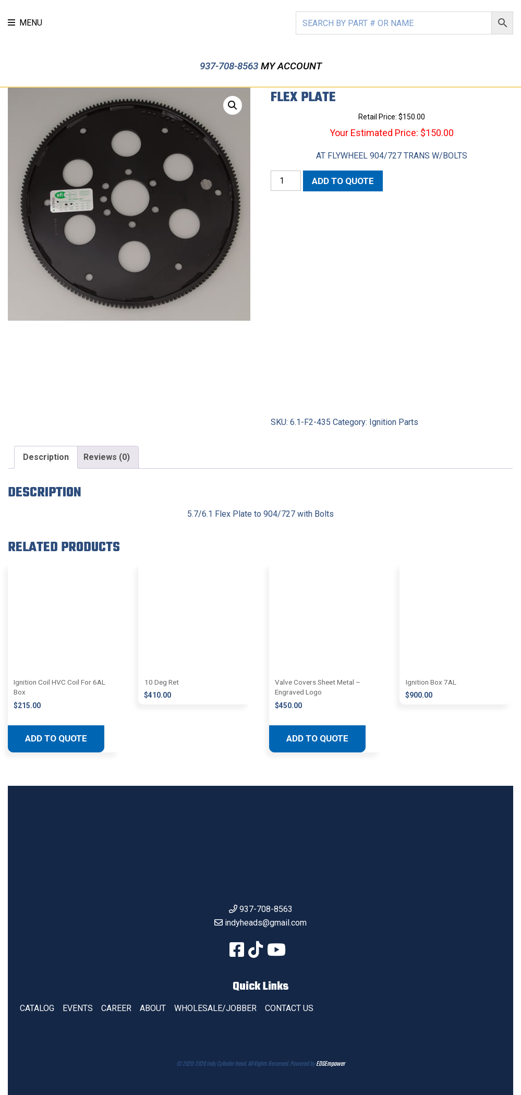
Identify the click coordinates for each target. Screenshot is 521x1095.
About (153, 1008)
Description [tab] (46, 457)
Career (116, 1008)
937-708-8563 (230, 66)
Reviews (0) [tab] (106, 457)
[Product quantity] (286, 181)
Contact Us (289, 1008)
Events (78, 1008)
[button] (232, 105)
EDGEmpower (330, 1064)
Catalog (37, 1008)
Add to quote (343, 181)
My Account (291, 66)
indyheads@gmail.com (266, 923)
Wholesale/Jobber (215, 1008)
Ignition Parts (393, 422)
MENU (25, 23)
